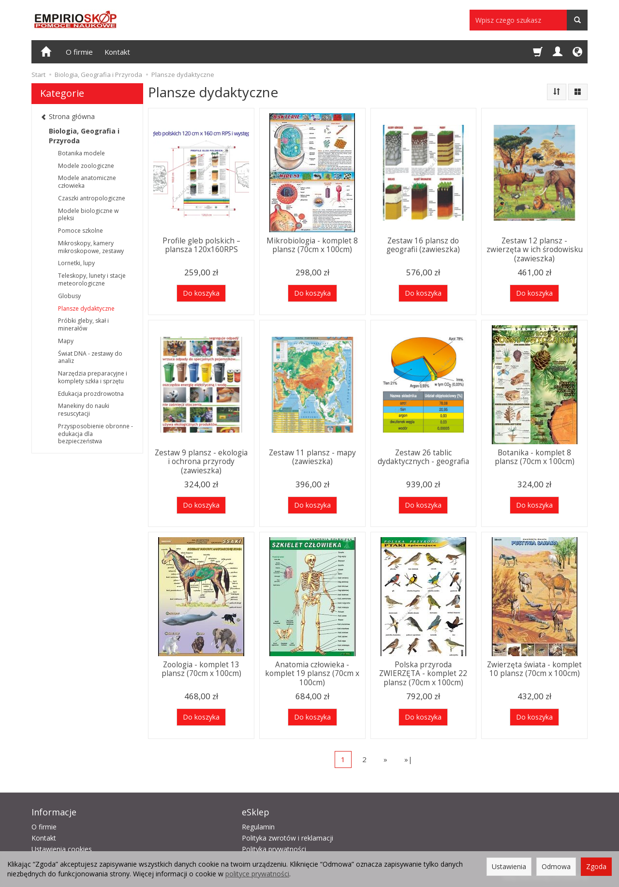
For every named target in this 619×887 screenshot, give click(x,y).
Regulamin (258, 826)
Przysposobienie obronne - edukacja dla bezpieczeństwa (95, 434)
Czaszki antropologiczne (91, 198)
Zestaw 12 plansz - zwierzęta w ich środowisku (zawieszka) (534, 250)
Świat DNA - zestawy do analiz (90, 357)
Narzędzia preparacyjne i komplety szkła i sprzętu (92, 377)
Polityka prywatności (274, 849)
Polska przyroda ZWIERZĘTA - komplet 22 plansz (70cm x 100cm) (423, 674)
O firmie (79, 52)
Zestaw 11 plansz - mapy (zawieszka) (312, 457)
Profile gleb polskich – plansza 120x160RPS (201, 245)
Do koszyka (201, 293)
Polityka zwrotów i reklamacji (287, 837)
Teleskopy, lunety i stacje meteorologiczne (92, 279)
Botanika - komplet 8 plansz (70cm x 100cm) (535, 457)
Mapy (66, 341)
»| (408, 759)
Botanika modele (81, 153)
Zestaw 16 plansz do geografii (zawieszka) (423, 245)
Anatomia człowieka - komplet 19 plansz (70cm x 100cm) (312, 674)
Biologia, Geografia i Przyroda (84, 135)
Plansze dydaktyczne (86, 308)
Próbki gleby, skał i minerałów (83, 324)
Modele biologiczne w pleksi (88, 215)
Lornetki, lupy (76, 263)
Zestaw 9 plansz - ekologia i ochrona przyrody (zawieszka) (201, 462)
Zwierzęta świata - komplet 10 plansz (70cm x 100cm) (534, 669)
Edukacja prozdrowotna (91, 394)
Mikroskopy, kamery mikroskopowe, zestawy (91, 247)
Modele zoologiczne (86, 166)
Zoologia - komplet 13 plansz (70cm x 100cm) (201, 669)
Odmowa (556, 866)
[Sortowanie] (556, 92)
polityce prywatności (257, 873)
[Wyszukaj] (577, 20)
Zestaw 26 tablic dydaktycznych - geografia (423, 457)
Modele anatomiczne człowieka (87, 182)
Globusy (69, 296)
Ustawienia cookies (61, 849)
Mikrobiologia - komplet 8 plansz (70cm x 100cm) (312, 245)
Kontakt (117, 52)
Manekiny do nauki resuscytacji (83, 410)
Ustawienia (509, 866)
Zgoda (596, 866)
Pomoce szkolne (80, 230)
